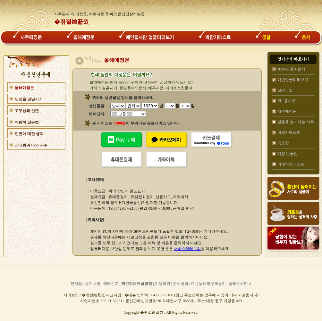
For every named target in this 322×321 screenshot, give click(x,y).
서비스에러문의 (187, 248)
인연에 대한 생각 (29, 134)
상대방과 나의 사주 (31, 145)
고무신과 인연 (27, 110)
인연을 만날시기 (29, 99)
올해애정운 (24, 87)
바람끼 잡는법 (27, 122)
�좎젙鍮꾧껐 (71, 22)
